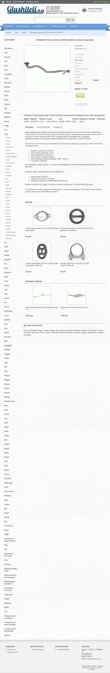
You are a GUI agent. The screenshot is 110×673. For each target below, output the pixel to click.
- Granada (8, 175)
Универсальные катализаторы (10, 623)
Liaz (5, 324)
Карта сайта (13, 652)
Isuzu (6, 277)
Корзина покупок (33, 2)
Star (5, 440)
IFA (5, 264)
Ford (6, 134)
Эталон (7, 635)
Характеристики (43, 127)
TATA (6, 461)
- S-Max (7, 207)
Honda (6, 255)
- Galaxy (7, 172)
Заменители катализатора (9, 540)
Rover (6, 406)
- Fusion (7, 169)
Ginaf (6, 251)
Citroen (6, 91)
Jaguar (6, 285)
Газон (6, 530)
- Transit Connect (10, 232)
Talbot (6, 453)
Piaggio (7, 380)
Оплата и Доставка (59, 26)
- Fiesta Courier (10, 153)
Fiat (5, 130)
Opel (5, 371)
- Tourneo (8, 226)
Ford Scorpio (79, 46)
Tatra (6, 466)
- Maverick (8, 188)
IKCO (6, 268)
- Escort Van (9, 147)
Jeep (5, 290)
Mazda (6, 333)
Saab (6, 410)
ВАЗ (5, 521)
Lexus (6, 315)
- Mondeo (8, 191)
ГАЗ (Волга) (8, 526)
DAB (6, 96)
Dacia (6, 100)
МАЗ (6, 560)
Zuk (5, 509)
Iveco (6, 281)
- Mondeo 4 (8, 194)
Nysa (6, 363)
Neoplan (7, 354)
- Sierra (7, 213)
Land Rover (8, 311)
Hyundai (7, 260)
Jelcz (6, 294)
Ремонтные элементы (8, 589)
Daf (5, 108)
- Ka (6, 178)
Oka (5, 367)
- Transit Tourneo (10, 235)
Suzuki (6, 448)
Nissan (6, 358)
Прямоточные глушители (9, 583)
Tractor (6, 474)
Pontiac (7, 388)
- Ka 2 (7, 182)
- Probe (7, 200)
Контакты (74, 26)
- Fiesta (7, 150)
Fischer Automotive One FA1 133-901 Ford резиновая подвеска (76, 229)
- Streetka (8, 216)
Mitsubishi (8, 345)
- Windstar (8, 238)
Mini (6, 341)
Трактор (7, 603)
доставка (27, 335)
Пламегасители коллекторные (10, 576)
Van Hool (7, 479)
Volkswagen (8, 483)
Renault (7, 397)
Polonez (7, 384)
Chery (6, 78)
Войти (95, 2)
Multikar (7, 350)
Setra (6, 423)
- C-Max (7, 138)
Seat (5, 418)
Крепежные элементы (8, 555)
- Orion (7, 197)
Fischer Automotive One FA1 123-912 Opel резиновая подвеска (42, 264)
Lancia (6, 307)
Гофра (6, 534)
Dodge (6, 126)
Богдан (6, 517)
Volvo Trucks (8, 491)
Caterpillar (8, 74)
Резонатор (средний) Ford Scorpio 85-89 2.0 (42, 309)
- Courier (8, 141)
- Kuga (7, 185)
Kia (5, 303)
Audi (6, 53)
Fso (5, 242)
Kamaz (6, 298)
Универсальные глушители (10, 617)
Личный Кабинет (63, 650)
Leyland (7, 320)
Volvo (6, 487)
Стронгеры (8, 594)
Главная (8, 2)
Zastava (7, 504)
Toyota (6, 470)
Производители (23, 26)
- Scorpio (8, 210)
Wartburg (7, 496)
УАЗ (5, 612)
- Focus (7, 160)
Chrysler (7, 87)
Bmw (6, 66)
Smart (6, 431)
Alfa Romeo (8, 48)
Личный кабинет (19, 2)
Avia (5, 61)
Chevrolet (7, 83)
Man (5, 328)
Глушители (8, 26)
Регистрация (103, 2)
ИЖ (5, 549)
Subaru (6, 444)
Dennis (6, 121)
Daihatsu (7, 113)
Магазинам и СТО (40, 26)
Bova (6, 70)
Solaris (6, 436)
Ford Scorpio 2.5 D (81, 49)
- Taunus (7, 223)
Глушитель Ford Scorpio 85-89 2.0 (73, 308)
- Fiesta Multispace (11, 156)
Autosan (7, 57)
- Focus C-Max (9, 163)
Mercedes (7, 337)
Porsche (7, 393)
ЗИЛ (6, 545)
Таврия (6, 599)
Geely (6, 247)
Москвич (7, 564)
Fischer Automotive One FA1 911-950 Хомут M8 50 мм (74, 264)
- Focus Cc (8, 166)
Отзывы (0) (57, 127)
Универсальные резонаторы (10, 630)
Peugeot (7, 375)
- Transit (7, 229)
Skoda (6, 427)
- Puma (7, 204)
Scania (6, 414)
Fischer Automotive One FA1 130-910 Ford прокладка (42, 229)
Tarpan (6, 457)
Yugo (6, 500)
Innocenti (7, 272)
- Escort (7, 144)
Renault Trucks (9, 401)
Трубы (6, 607)
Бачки (6, 513)
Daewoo (7, 104)
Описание (29, 127)
